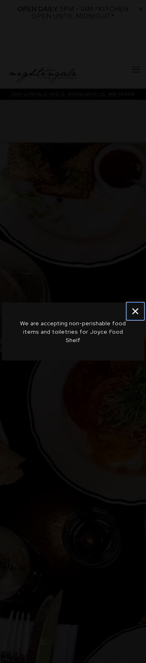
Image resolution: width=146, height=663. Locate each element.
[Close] (135, 311)
